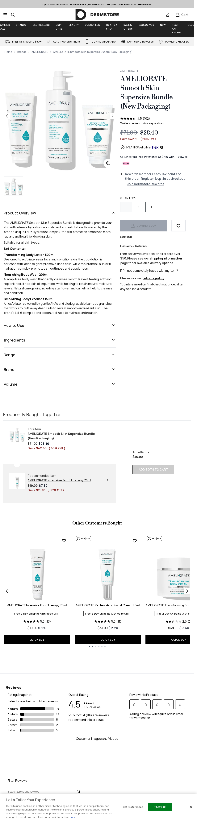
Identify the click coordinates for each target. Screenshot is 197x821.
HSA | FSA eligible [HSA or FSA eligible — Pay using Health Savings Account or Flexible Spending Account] (142, 147)
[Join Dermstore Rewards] (156, 184)
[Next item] (187, 591)
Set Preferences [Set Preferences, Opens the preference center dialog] (133, 807)
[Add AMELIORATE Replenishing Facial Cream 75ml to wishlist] (134, 540)
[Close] (191, 807)
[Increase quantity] (151, 207)
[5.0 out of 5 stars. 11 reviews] (107, 621)
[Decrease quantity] (126, 207)
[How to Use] (60, 325)
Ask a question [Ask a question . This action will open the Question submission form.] (153, 123)
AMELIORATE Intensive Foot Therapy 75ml (37, 605)
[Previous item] (7, 591)
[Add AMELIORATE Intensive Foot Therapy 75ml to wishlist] (64, 540)
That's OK (160, 807)
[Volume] (60, 384)
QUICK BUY (37, 639)
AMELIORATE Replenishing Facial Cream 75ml (108, 605)
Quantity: (128, 198)
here (72, 817)
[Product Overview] (60, 213)
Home (8, 52)
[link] (167, 15)
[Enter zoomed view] (108, 163)
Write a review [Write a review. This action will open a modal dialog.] (130, 123)
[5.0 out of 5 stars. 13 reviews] (37, 621)
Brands (22, 52)
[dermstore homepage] (97, 14)
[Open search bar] (13, 14)
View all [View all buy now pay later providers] (183, 157)
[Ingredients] (60, 340)
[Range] (60, 355)
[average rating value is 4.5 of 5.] (131, 118)
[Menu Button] (5, 14)
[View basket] (182, 15)
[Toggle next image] (113, 116)
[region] (98, 807)
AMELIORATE (39, 52)
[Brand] (60, 369)
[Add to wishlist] (178, 225)
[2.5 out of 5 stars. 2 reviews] (178, 621)
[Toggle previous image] (7, 116)
